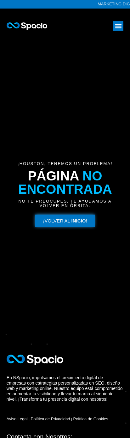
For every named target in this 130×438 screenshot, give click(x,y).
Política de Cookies (90, 419)
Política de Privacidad (50, 419)
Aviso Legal (17, 419)
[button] (118, 26)
